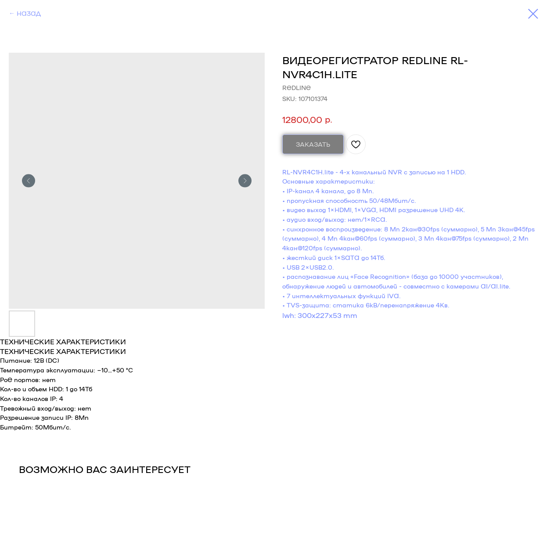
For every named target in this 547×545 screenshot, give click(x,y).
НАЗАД (29, 13)
